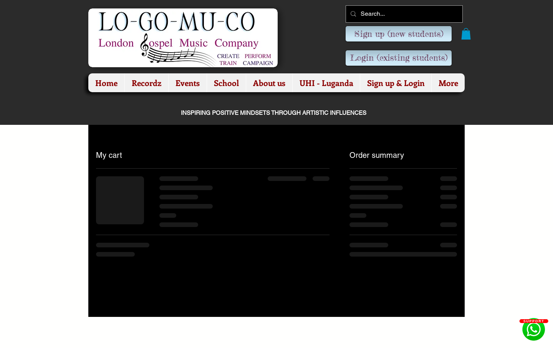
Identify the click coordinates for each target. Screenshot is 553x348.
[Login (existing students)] (399, 58)
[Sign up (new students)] (399, 33)
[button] (466, 34)
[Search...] (403, 14)
